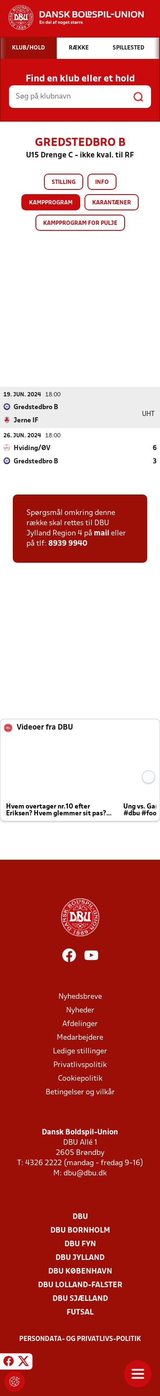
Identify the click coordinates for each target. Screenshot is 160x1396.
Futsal (80, 1312)
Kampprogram (51, 203)
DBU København (80, 1271)
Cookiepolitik (80, 1078)
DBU (80, 1217)
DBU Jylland (80, 1258)
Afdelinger (80, 1024)
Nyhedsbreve (80, 996)
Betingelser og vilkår (80, 1092)
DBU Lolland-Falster (80, 1285)
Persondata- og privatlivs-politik (80, 1339)
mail (101, 533)
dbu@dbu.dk (85, 1173)
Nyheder (80, 1010)
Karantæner (111, 203)
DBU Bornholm (80, 1230)
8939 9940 (67, 543)
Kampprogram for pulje (80, 223)
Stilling (64, 182)
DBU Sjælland (80, 1299)
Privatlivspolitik (80, 1065)
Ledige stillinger (80, 1051)
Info (102, 182)
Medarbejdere (80, 1037)
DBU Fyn (80, 1244)
